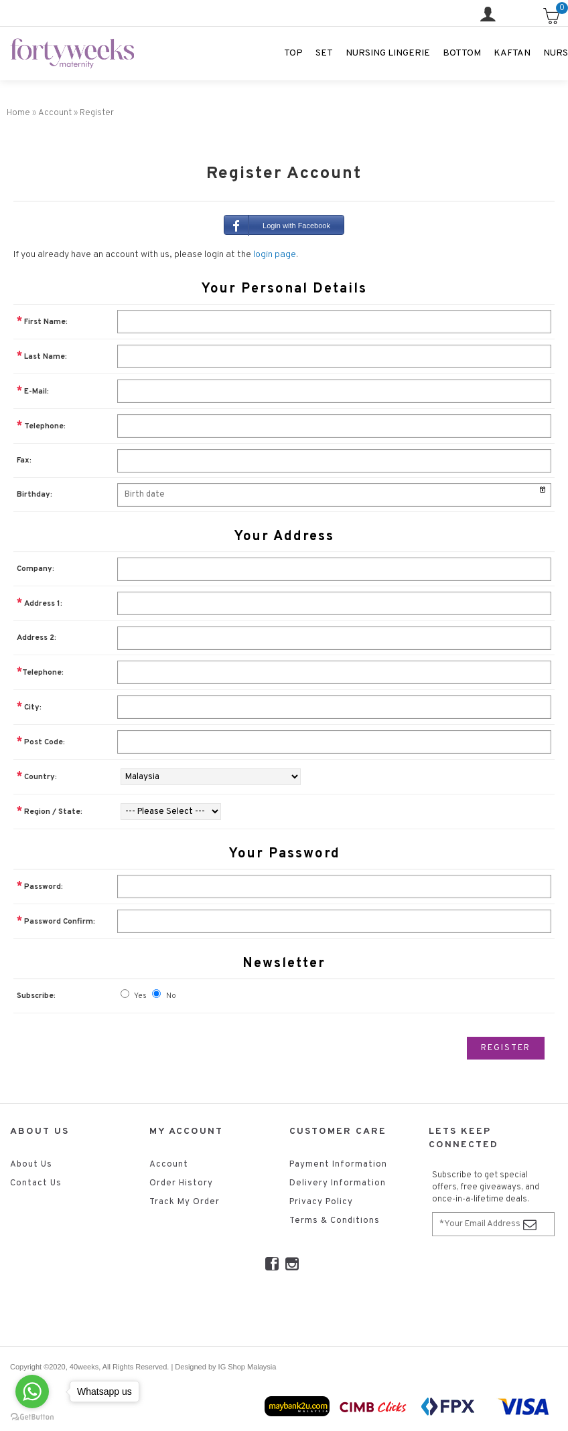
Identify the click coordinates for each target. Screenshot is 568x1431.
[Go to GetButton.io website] (32, 1417)
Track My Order (184, 1202)
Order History (181, 1183)
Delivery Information (337, 1183)
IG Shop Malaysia (247, 1367)
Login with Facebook (277, 225)
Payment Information (338, 1164)
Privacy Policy (321, 1202)
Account (168, 1164)
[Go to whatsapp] (32, 1391)
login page (274, 254)
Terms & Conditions (334, 1220)
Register (505, 1048)
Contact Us (36, 1183)
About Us (31, 1164)
